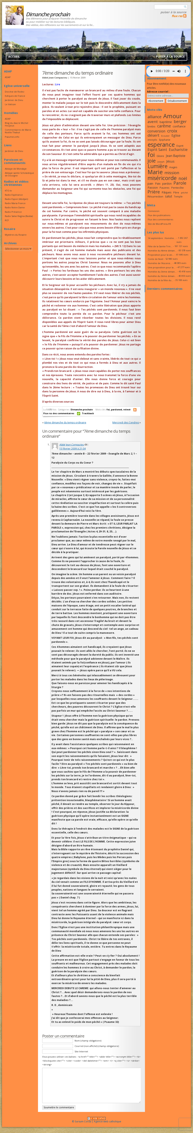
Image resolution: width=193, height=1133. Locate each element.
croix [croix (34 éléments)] (172, 131)
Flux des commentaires (160, 219)
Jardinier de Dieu (14, 100)
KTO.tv (8, 190)
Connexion (153, 211)
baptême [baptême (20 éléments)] (166, 122)
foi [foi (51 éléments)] (151, 155)
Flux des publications (159, 215)
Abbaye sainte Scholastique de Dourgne (19, 174)
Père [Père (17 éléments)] (176, 192)
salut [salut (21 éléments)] (168, 196)
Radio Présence (13, 211)
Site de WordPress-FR (159, 223)
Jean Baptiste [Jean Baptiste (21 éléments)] (175, 156)
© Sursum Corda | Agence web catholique (96, 1120)
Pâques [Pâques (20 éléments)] (166, 192)
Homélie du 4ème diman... (162, 250)
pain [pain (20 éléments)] (150, 183)
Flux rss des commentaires (58, 413)
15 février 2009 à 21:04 (72, 448)
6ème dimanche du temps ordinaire (65, 422)
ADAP (8, 77)
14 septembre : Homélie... (162, 238)
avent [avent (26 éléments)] (153, 121)
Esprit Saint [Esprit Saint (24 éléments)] (157, 149)
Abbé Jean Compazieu (71, 444)
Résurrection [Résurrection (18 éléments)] (155, 196)
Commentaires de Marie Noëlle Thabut (18, 131)
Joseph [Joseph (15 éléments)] (160, 161)
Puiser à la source (173, 12)
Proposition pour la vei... (161, 254)
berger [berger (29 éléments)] (180, 121)
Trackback (88, 413)
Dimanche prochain (82, 409)
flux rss (177, 16)
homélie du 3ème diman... (162, 276)
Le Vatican (10, 104)
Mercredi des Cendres (125, 422)
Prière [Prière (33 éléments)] (154, 192)
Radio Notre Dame (15, 207)
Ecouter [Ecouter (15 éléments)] (165, 135)
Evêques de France (15, 95)
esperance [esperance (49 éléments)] (161, 144)
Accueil (14, 56)
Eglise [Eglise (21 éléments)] (175, 135)
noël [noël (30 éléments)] (183, 178)
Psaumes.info (12, 136)
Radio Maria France (15, 203)
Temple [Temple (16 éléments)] (178, 196)
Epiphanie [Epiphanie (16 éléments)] (164, 139)
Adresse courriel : (158, 91)
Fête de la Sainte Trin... (160, 246)
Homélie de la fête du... (160, 280)
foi (108, 409)
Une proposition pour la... (161, 267)
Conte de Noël (155, 258)
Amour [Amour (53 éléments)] (172, 116)
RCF (7, 220)
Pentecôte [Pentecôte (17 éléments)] (177, 187)
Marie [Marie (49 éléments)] (155, 172)
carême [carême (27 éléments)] (164, 126)
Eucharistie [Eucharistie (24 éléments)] (178, 149)
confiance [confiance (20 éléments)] (179, 126)
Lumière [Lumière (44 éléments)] (157, 166)
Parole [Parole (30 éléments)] (179, 183)
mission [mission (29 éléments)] (171, 172)
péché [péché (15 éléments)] (184, 192)
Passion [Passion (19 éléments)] (153, 187)
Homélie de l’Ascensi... (160, 263)
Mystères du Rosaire (16, 234)
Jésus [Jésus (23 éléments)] (170, 161)
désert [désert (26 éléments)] (153, 135)
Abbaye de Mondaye (16, 168)
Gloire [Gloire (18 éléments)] (160, 156)
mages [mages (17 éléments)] (173, 167)
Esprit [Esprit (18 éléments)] (180, 145)
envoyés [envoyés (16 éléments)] (152, 139)
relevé (126, 409)
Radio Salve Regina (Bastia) (19, 216)
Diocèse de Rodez (14, 91)
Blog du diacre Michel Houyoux (16, 124)
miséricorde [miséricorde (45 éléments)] (162, 178)
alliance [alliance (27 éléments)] (154, 116)
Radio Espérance (14, 194)
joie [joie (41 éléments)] (152, 160)
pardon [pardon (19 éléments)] (167, 183)
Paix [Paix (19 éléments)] (157, 183)
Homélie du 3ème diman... (162, 271)
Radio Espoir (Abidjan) (16, 198)
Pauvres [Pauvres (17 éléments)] (164, 187)
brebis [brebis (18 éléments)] (151, 126)
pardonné (116, 409)
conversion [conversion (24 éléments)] (156, 131)
